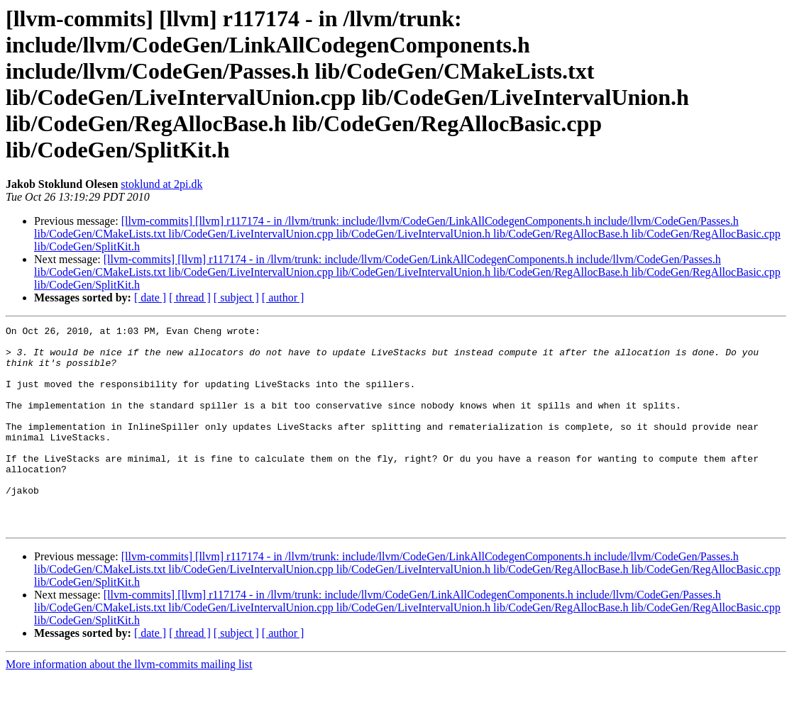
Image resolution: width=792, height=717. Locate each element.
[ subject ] (236, 297)
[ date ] (150, 297)
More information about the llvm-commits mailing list (129, 705)
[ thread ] (190, 297)
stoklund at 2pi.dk (161, 184)
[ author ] (283, 297)
